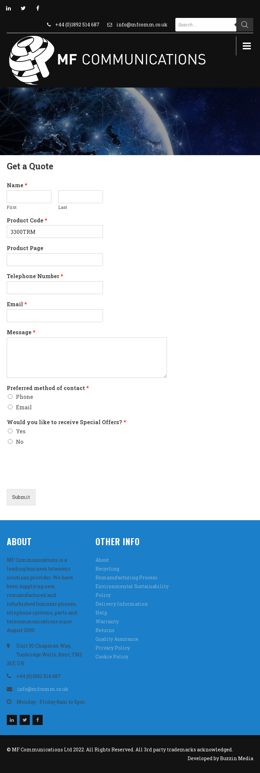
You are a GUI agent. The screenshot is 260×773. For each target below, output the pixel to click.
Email (17, 304)
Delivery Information (121, 604)
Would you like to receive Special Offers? (66, 422)
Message (21, 332)
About (102, 560)
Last (62, 207)
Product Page (25, 248)
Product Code (27, 220)
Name (17, 185)
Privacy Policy (112, 648)
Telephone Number (35, 276)
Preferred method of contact (48, 388)
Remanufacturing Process (126, 577)
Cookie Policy (111, 656)
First (12, 207)
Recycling (107, 568)
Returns (104, 630)
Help (101, 612)
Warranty (107, 621)
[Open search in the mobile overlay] (214, 24)
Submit (21, 497)
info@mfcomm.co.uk (142, 24)
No (19, 441)
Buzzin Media (236, 758)
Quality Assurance (116, 639)
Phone (24, 396)
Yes (20, 431)
